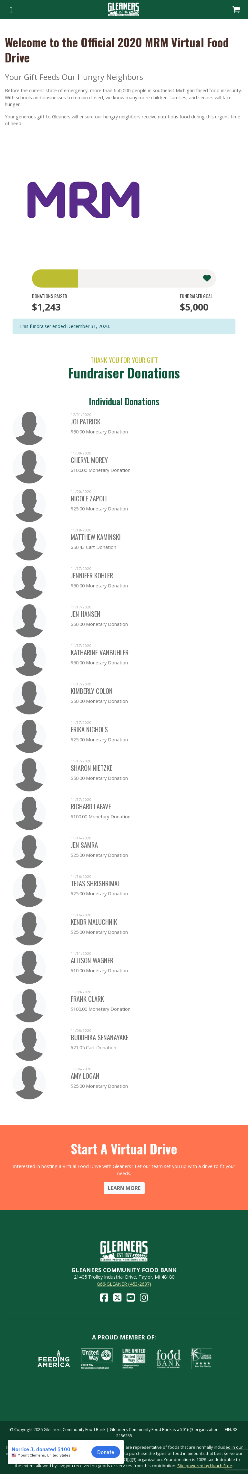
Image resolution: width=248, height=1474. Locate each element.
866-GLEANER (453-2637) (124, 1284)
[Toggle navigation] (10, 9)
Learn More (124, 1188)
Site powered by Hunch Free (204, 1466)
